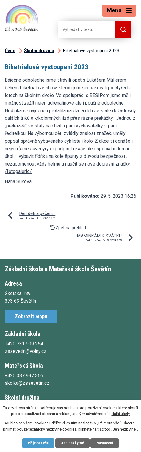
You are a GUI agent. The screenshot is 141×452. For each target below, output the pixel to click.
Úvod (10, 50)
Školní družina (39, 50)
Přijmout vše (38, 443)
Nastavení (104, 443)
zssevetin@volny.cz (25, 351)
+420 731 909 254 (24, 344)
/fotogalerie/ (18, 171)
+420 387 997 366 (24, 375)
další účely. (121, 414)
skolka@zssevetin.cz (27, 383)
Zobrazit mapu (31, 316)
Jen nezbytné (72, 443)
